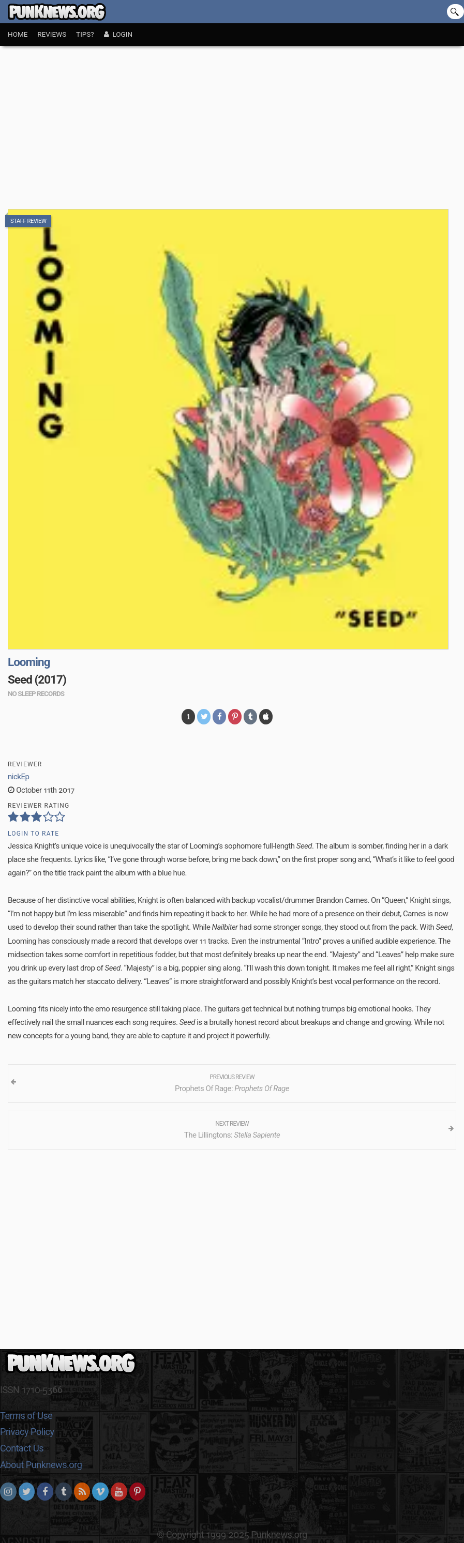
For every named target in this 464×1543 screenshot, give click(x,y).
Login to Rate (33, 833)
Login (118, 34)
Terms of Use (26, 1415)
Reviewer (25, 764)
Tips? (85, 34)
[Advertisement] (232, 123)
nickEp (18, 776)
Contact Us (21, 1448)
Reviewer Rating (38, 805)
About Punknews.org (41, 1464)
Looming (29, 662)
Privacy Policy (27, 1431)
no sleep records (36, 693)
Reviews (51, 34)
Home (17, 34)
